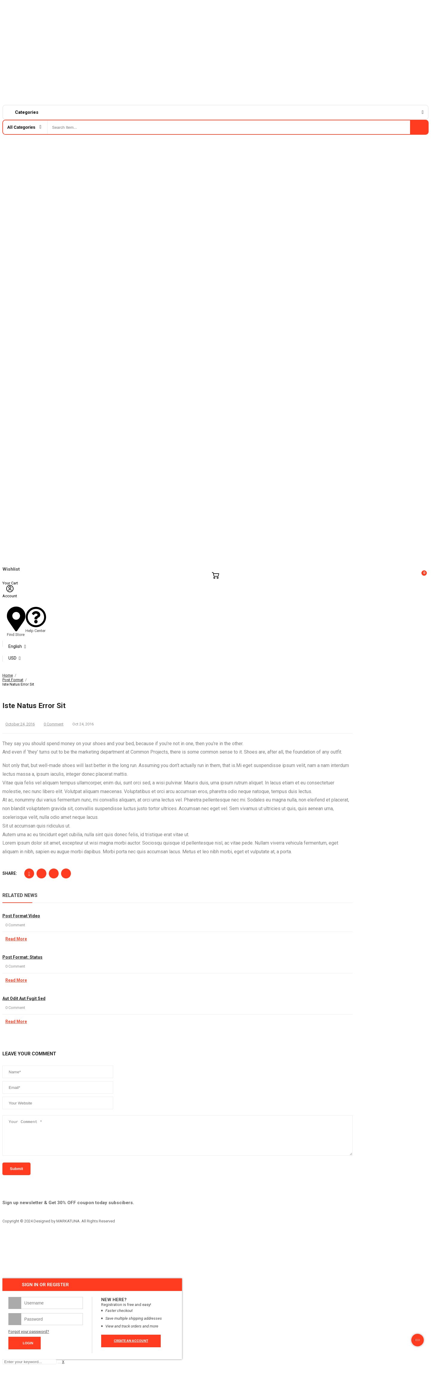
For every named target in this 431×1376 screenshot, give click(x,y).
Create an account (131, 1347)
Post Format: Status (22, 957)
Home (7, 675)
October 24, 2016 (20, 724)
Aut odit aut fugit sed (23, 998)
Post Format (12, 680)
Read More (16, 938)
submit (16, 1175)
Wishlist (11, 569)
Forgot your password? (28, 1338)
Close (423, 674)
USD (12, 658)
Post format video (21, 915)
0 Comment (53, 724)
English (15, 646)
